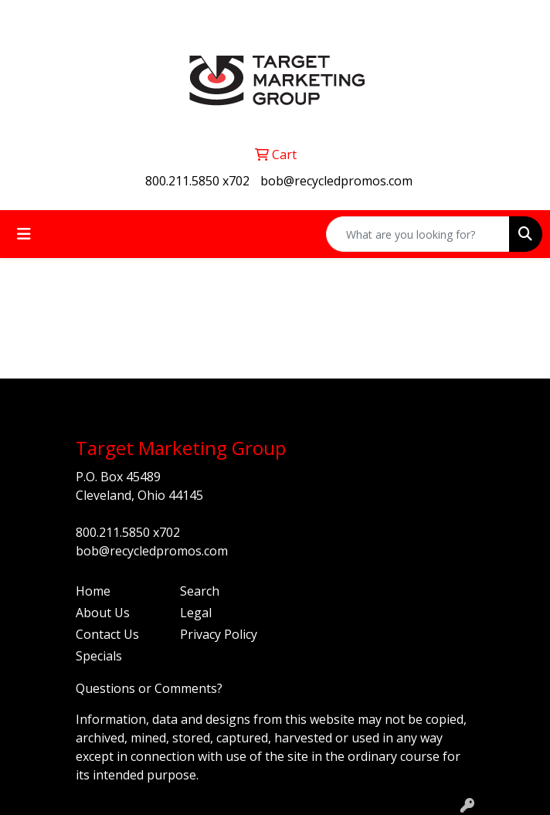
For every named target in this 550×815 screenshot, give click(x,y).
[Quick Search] (418, 234)
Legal (196, 612)
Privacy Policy (218, 634)
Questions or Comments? (149, 688)
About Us (103, 612)
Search (199, 590)
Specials (99, 655)
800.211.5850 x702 (197, 180)
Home (93, 590)
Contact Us (107, 634)
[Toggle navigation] (24, 234)
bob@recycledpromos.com (336, 180)
